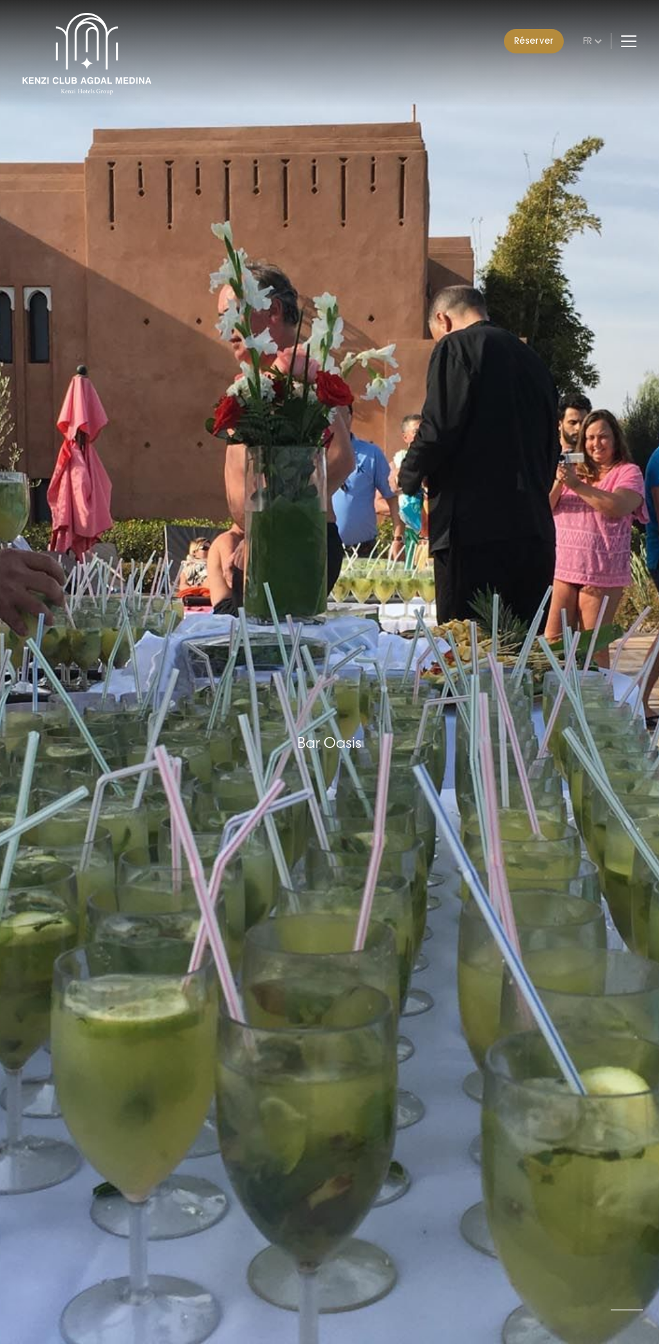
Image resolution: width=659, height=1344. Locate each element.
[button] (627, 1310)
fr (587, 40)
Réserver (533, 40)
